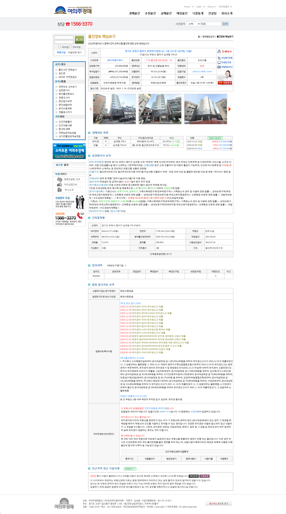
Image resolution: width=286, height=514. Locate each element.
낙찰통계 (197, 13)
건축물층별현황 (161, 254)
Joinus (211, 6)
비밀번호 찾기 (75, 52)
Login (200, 6)
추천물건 (150, 13)
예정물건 (182, 13)
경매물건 (134, 13)
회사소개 (226, 13)
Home (189, 6)
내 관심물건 (224, 6)
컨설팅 (212, 13)
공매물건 (166, 13)
